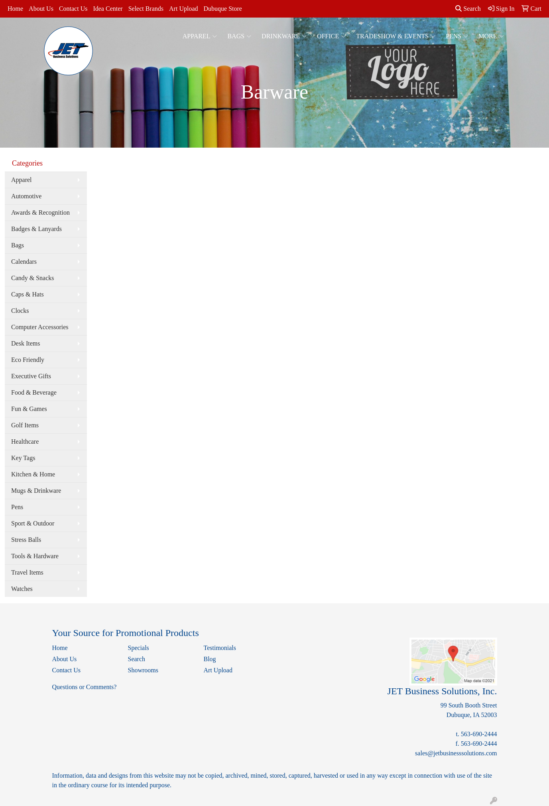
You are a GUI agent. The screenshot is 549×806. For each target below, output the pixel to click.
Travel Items (27, 572)
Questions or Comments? (84, 687)
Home (15, 8)
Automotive (26, 196)
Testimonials (220, 647)
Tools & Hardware (35, 556)
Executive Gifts (31, 376)
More (491, 36)
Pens (457, 36)
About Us (41, 8)
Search (468, 8)
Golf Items (25, 425)
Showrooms (143, 670)
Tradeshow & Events (395, 36)
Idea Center (107, 8)
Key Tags (23, 457)
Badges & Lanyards (36, 228)
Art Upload (183, 8)
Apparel (200, 36)
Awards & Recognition (40, 212)
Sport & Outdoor (32, 523)
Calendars (24, 261)
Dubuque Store (222, 8)
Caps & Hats (27, 294)
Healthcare (25, 441)
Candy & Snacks (32, 278)
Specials (138, 647)
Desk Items (25, 343)
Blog (210, 659)
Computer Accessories (40, 327)
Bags (239, 36)
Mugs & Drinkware (36, 490)
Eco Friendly (27, 359)
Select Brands (145, 8)
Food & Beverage (34, 392)
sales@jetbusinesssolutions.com (456, 753)
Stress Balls (26, 539)
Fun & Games (29, 408)
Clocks (20, 310)
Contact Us (73, 8)
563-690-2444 (479, 734)
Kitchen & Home (33, 474)
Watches (22, 588)
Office (331, 36)
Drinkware (284, 36)
